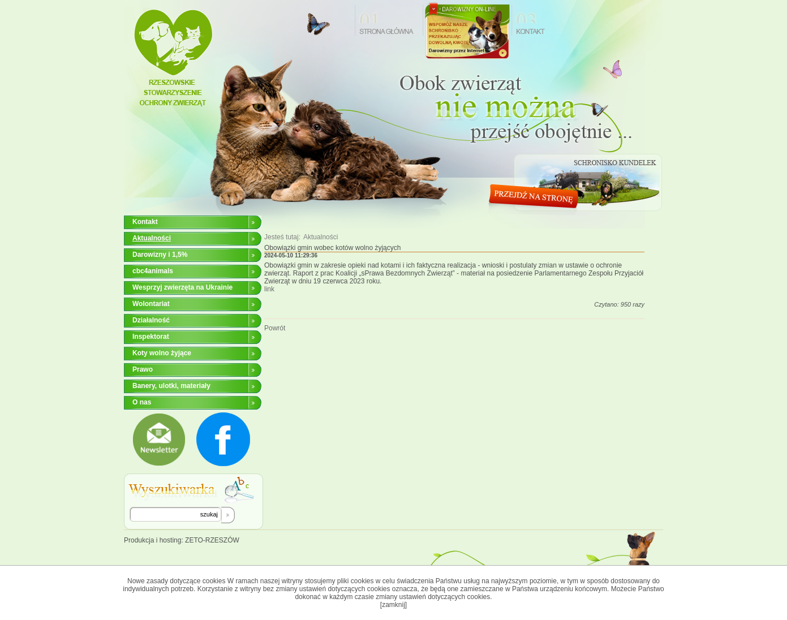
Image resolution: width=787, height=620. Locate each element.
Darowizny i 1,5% (159, 255)
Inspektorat (150, 337)
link (269, 289)
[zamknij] (393, 605)
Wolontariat (151, 304)
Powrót (274, 328)
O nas (141, 402)
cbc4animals (152, 271)
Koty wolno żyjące (161, 353)
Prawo (142, 369)
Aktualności (320, 237)
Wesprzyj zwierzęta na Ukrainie (182, 287)
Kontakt (145, 222)
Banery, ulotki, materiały (171, 386)
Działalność (151, 320)
